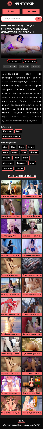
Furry (25, 158)
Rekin (16, 158)
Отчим (31, 147)
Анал (18, 131)
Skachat (33, 152)
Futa (21, 147)
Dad (13, 147)
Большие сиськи (11, 137)
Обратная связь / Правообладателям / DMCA (21, 425)
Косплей (7, 131)
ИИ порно (30, 61)
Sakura (6, 158)
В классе (21, 163)
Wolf (24, 152)
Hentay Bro (15, 61)
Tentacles (7, 168)
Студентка (8, 163)
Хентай (21, 421)
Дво (5, 147)
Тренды (11, 11)
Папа (5, 152)
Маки (14, 152)
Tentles (19, 168)
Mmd (32, 163)
